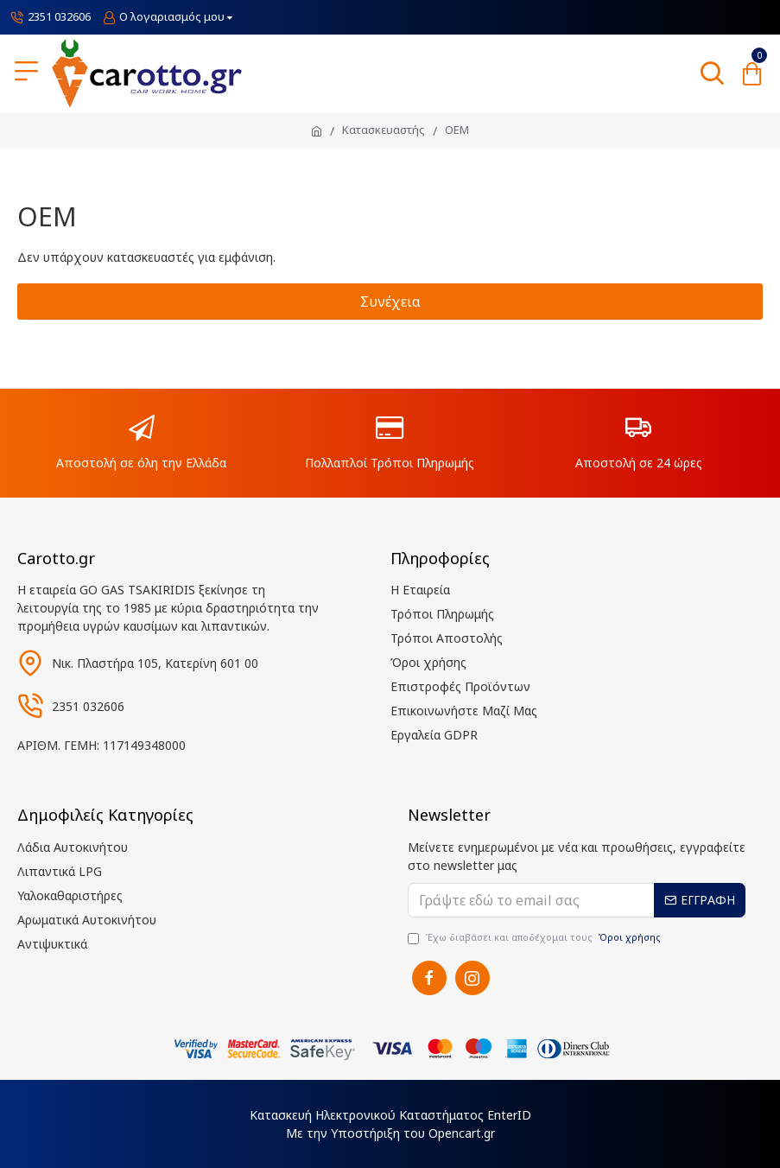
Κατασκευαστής (383, 129)
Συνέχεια (390, 301)
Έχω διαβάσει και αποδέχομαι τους (535, 937)
